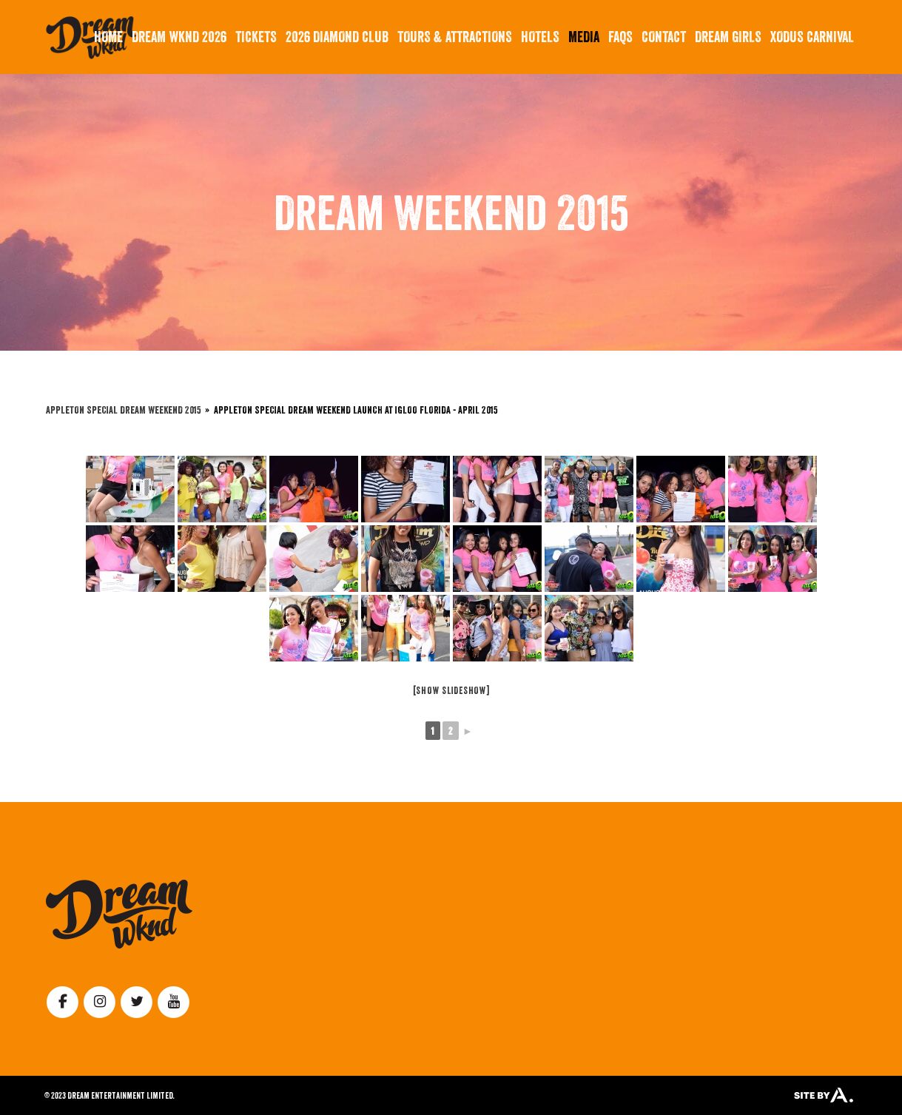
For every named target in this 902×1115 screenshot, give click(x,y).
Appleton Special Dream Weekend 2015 (123, 409)
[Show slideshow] (451, 690)
